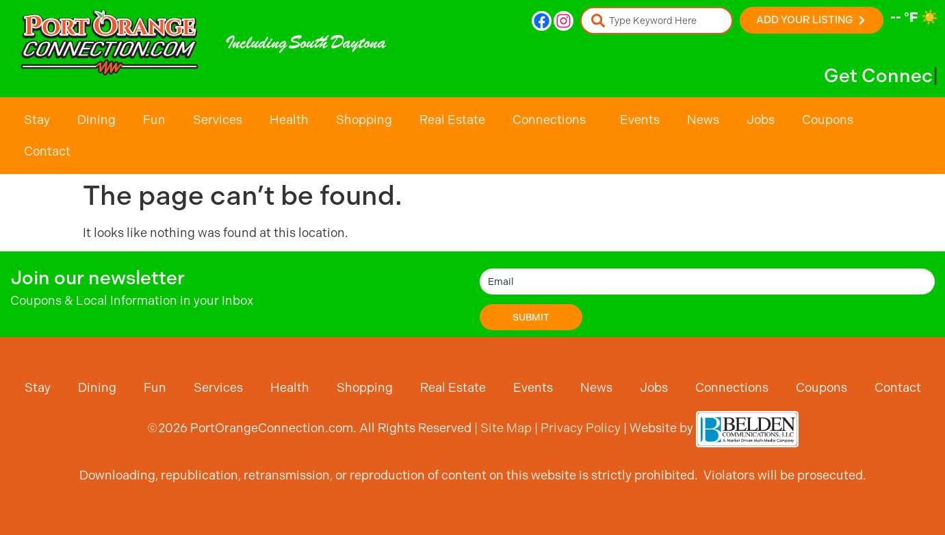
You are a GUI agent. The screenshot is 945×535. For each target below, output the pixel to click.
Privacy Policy (581, 428)
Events (640, 119)
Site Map (506, 428)
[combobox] (656, 20)
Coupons (827, 119)
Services (217, 119)
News (703, 119)
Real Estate (452, 119)
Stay (37, 119)
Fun (154, 119)
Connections (553, 119)
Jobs (761, 119)
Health (289, 119)
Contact (47, 151)
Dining (96, 119)
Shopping (364, 119)
